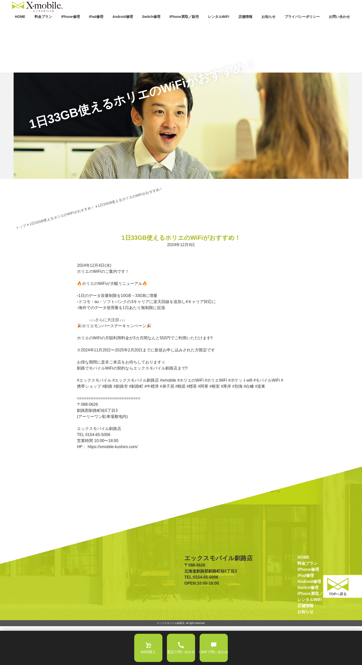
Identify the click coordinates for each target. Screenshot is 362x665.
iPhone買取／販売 (184, 27)
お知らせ (268, 27)
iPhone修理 (68, 27)
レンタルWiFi (217, 27)
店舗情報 (245, 27)
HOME (19, 27)
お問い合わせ (338, 27)
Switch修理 (149, 27)
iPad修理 (96, 27)
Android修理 (121, 27)
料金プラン (41, 27)
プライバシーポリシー (300, 27)
